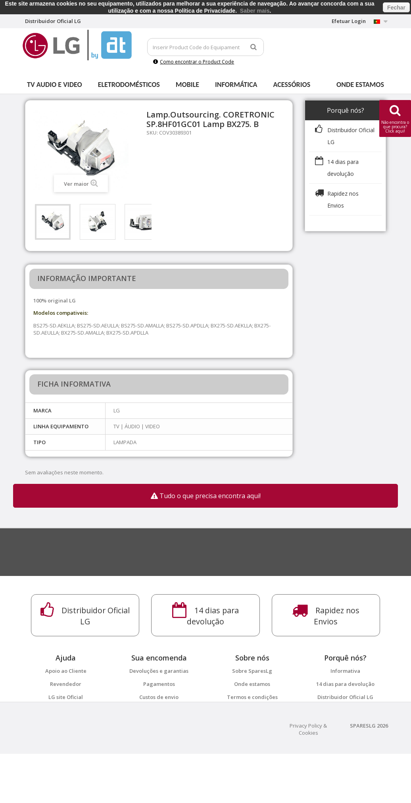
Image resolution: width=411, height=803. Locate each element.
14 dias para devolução (345, 683)
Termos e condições (252, 697)
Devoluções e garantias (158, 670)
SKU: (152, 132)
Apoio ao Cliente (65, 670)
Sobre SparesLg (252, 670)
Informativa (345, 670)
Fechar (396, 7)
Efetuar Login (349, 21)
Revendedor (65, 683)
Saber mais (255, 11)
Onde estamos (360, 84)
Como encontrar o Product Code (193, 61)
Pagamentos (159, 683)
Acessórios (292, 84)
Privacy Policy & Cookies (308, 778)
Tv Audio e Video (54, 84)
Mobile (187, 84)
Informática (236, 84)
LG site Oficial (65, 697)
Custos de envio (159, 697)
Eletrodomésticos (129, 84)
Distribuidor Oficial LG (345, 697)
